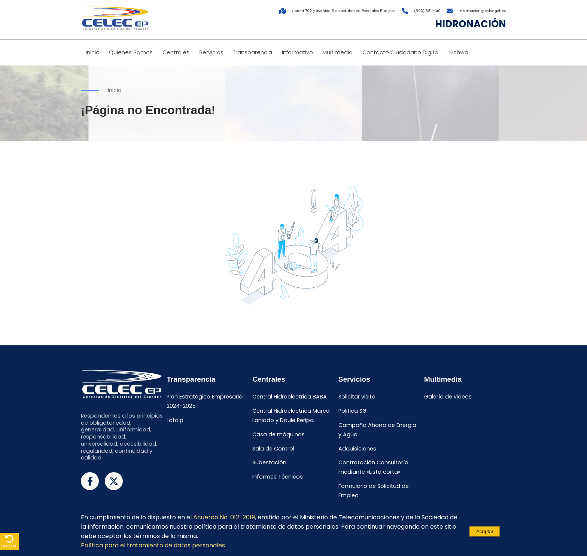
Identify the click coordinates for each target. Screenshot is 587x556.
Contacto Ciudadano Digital (401, 52)
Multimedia (337, 52)
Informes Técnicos (277, 477)
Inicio (93, 52)
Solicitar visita (356, 397)
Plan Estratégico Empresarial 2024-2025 (205, 401)
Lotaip (175, 420)
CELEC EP (9, 541)
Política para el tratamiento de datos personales (153, 545)
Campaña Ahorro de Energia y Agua (377, 429)
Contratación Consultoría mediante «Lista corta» (373, 467)
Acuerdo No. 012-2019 (224, 517)
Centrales (175, 52)
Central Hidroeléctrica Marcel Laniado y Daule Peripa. (291, 415)
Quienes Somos (131, 52)
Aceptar (484, 531)
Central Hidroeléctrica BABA (289, 397)
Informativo (297, 52)
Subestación (269, 463)
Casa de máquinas (278, 434)
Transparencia (252, 52)
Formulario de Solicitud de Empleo (373, 491)
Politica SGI (353, 411)
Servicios (211, 52)
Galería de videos (448, 397)
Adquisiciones (357, 448)
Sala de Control (273, 448)
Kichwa (458, 52)
